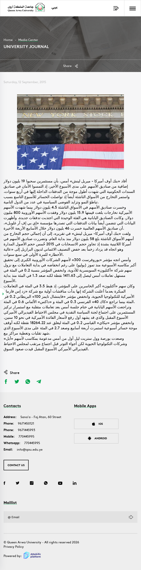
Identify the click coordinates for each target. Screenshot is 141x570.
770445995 (26, 436)
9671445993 (26, 430)
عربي (55, 7)
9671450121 (26, 423)
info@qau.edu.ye (30, 449)
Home (8, 39)
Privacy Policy (14, 546)
